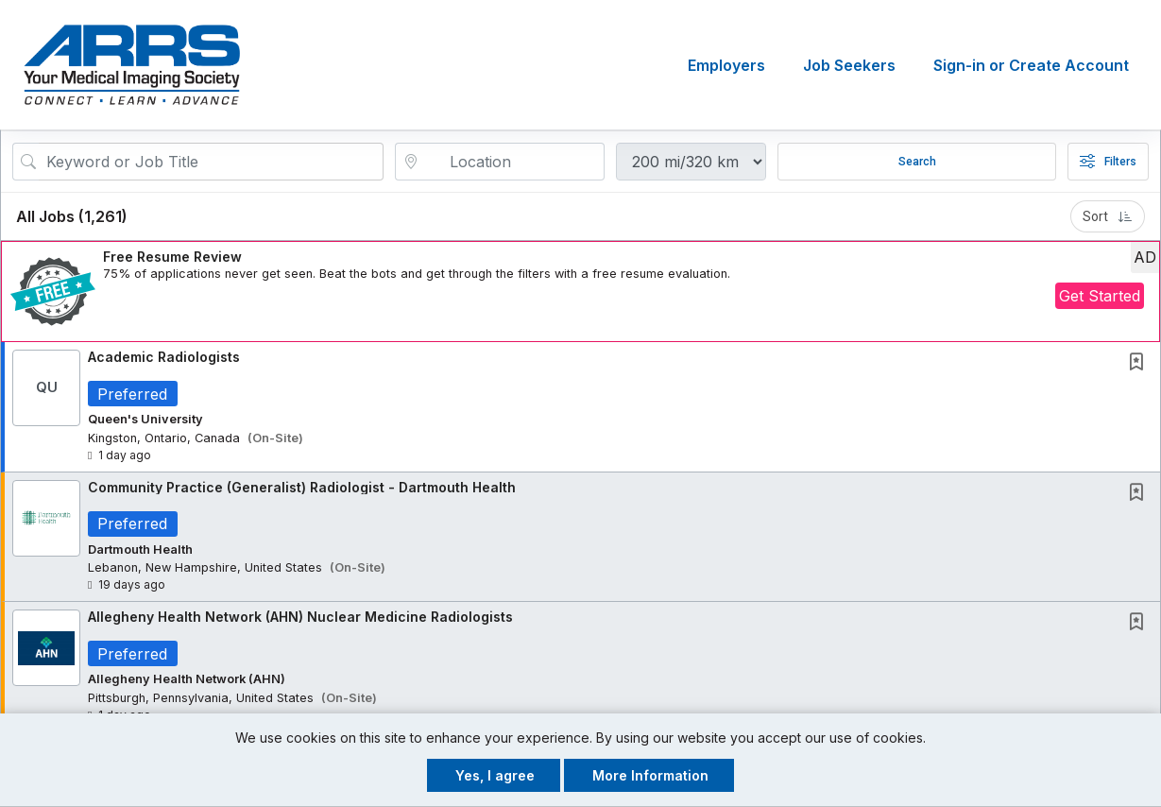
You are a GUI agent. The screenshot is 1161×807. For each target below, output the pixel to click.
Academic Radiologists (164, 357)
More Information (650, 775)
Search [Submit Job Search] (917, 161)
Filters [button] (1108, 161)
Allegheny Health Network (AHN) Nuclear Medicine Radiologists (300, 618)
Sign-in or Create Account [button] (1031, 65)
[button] (580, 291)
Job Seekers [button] (849, 65)
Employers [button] (726, 65)
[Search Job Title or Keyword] (211, 161)
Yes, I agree (495, 775)
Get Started (1099, 295)
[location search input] (513, 161)
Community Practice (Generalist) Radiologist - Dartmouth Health (302, 487)
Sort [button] (1108, 216)
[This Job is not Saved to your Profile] (1140, 363)
